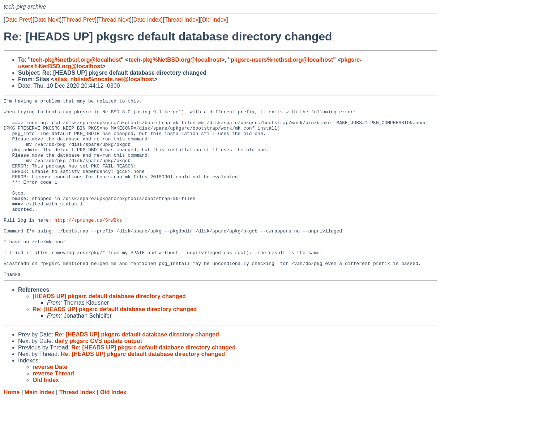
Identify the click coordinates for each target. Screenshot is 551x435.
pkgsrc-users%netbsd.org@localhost (282, 60)
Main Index (40, 428)
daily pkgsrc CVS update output (98, 377)
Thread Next (114, 20)
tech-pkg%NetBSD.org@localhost (175, 60)
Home (12, 428)
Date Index (147, 20)
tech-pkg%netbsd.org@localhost (76, 60)
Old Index (214, 20)
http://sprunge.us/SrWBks (88, 245)
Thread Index (181, 20)
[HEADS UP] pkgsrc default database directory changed (109, 332)
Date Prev (18, 20)
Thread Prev (79, 20)
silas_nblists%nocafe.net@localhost (104, 79)
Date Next (47, 20)
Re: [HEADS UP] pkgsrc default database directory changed (115, 345)
